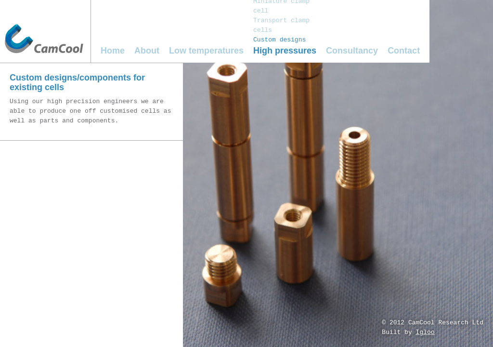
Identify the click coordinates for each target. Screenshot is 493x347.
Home (113, 50)
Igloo (425, 332)
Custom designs (279, 39)
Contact (404, 50)
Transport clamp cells (281, 25)
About (146, 50)
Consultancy (352, 50)
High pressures (284, 50)
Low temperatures (206, 50)
